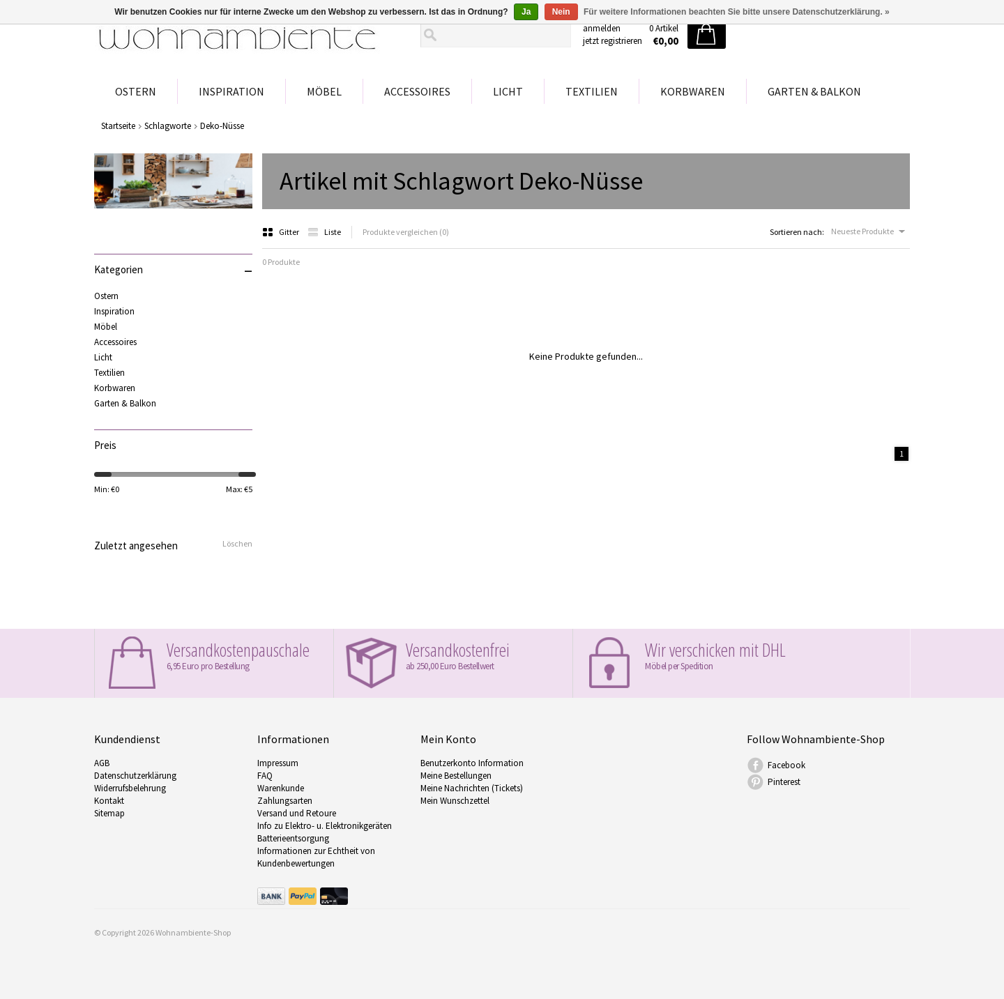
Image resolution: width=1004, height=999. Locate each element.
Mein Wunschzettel (454, 801)
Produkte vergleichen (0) (406, 232)
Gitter (281, 232)
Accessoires (417, 91)
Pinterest (784, 782)
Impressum (277, 763)
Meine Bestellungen (456, 775)
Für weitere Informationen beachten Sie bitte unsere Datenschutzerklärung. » (737, 12)
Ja (526, 12)
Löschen (237, 543)
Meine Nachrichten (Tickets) (471, 788)
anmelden (602, 28)
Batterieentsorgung (293, 838)
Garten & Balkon (814, 91)
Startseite (118, 126)
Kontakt (109, 801)
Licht (508, 91)
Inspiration (231, 91)
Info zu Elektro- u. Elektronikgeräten (324, 826)
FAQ (265, 775)
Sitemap (109, 813)
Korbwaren (692, 91)
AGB (101, 763)
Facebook (786, 765)
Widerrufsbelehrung (130, 788)
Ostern (135, 91)
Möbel (324, 91)
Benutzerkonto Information (472, 763)
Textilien (591, 91)
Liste (324, 232)
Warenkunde (280, 788)
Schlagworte (167, 126)
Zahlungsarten (284, 801)
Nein (561, 12)
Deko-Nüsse (222, 126)
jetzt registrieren (612, 41)
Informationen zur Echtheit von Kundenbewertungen (316, 857)
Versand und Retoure (296, 813)
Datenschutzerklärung (135, 775)
